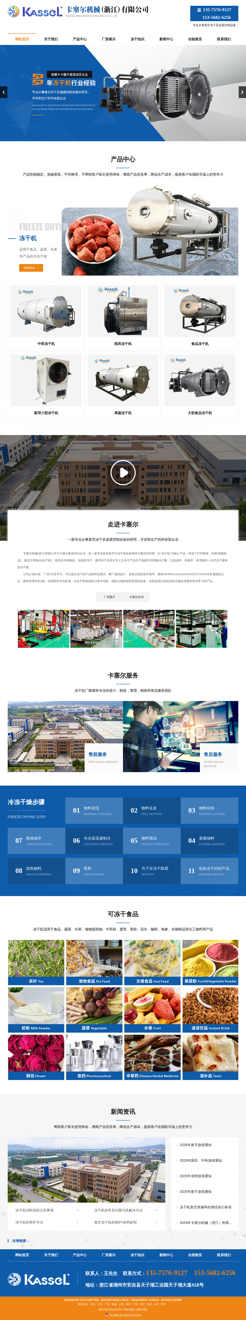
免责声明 (141, 1309)
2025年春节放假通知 (196, 1192)
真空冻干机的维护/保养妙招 (115, 1222)
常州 (142, 1304)
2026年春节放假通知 (196, 1145)
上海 (121, 1304)
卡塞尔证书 (136, 597)
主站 (92, 1304)
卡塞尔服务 (123, 675)
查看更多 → (31, 267)
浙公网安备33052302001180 (125, 1315)
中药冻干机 (46, 344)
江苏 (99, 1304)
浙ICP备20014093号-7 (110, 1309)
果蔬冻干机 (123, 413)
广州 (135, 1304)
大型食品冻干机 (200, 413)
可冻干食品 (123, 914)
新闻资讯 (123, 1111)
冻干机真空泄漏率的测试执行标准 (206, 1207)
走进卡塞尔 (123, 524)
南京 (128, 1304)
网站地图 (129, 1309)
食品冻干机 (200, 344)
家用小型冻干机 (46, 413)
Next (242, 92)
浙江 (163, 1304)
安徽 (113, 1304)
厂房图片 (109, 597)
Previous (3, 92)
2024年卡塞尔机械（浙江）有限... (206, 1223)
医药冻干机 (123, 344)
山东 (156, 1304)
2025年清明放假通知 (196, 1176)
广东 (107, 1304)
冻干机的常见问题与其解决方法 (118, 1210)
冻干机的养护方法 (29, 1222)
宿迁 (149, 1304)
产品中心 (123, 159)
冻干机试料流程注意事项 (34, 1210)
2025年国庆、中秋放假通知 (201, 1160)
